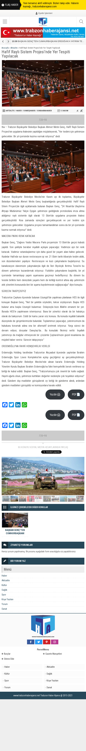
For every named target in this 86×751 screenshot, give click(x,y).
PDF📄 (76, 394)
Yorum (5, 604)
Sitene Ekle (8, 659)
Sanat (4, 609)
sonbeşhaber (29, 111)
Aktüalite (14, 48)
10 (80, 499)
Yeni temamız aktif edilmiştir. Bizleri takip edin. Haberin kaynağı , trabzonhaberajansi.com (51, 5)
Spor (4, 594)
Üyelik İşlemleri (45, 13)
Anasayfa (5, 48)
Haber (19, 111)
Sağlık (4, 590)
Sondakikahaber (44, 111)
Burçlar (6, 653)
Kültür (4, 585)
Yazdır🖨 (55, 394)
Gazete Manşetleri (52, 653)
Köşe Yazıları (7, 599)
